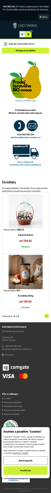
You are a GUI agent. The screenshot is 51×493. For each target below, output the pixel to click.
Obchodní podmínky (12, 402)
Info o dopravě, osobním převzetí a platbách (25, 163)
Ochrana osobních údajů (14, 410)
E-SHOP (7, 398)
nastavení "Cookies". (21, 453)
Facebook (9, 355)
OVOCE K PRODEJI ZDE (26, 100)
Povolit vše (25, 470)
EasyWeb (24, 488)
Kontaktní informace (14, 326)
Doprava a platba (11, 414)
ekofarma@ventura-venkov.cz (18, 349)
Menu (43, 17)
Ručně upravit (25, 460)
